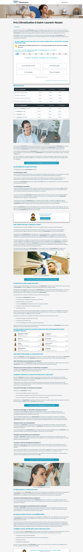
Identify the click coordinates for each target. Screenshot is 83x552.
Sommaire (17, 27)
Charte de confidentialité (48, 81)
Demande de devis (45, 219)
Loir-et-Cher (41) (21, 19)
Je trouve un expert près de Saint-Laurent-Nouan (41, 164)
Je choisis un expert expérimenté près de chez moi (41, 460)
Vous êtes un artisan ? (65, 81)
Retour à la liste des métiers (41, 78)
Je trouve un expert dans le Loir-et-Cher (42, 406)
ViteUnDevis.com (59, 81)
